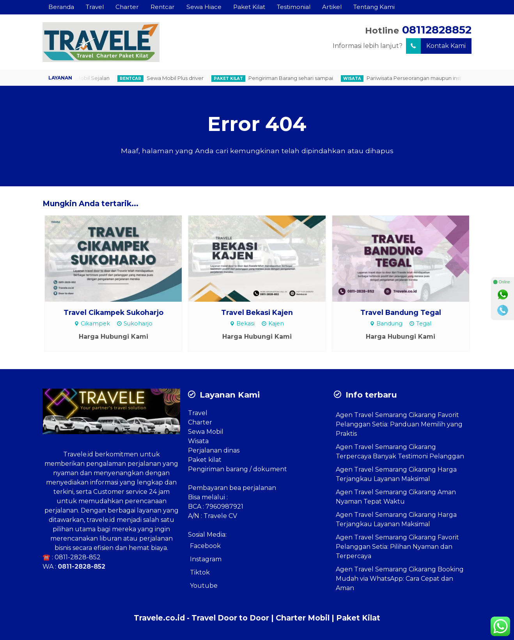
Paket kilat (205, 459)
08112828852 (436, 29)
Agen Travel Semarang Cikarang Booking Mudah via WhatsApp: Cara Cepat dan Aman (400, 579)
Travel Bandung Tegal (400, 312)
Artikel (332, 7)
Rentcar (163, 7)
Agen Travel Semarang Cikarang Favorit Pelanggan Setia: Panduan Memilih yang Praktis (399, 424)
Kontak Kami (436, 46)
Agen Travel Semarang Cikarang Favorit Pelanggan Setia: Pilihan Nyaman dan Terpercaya (397, 547)
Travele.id (78, 454)
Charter (127, 7)
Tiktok (200, 572)
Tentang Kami (374, 7)
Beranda (61, 7)
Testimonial (293, 7)
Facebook (205, 546)
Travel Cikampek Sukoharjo (113, 312)
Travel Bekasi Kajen (257, 312)
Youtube (204, 585)
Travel (95, 7)
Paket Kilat (249, 7)
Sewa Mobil (205, 431)
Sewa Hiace (204, 7)
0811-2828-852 (78, 557)
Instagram (206, 559)
